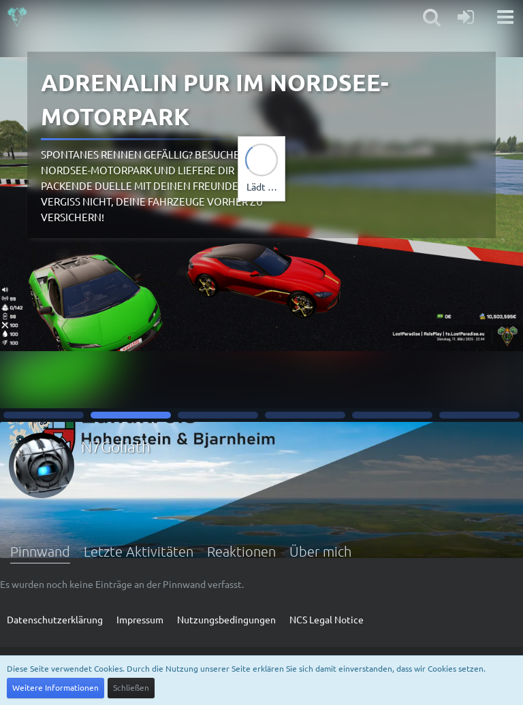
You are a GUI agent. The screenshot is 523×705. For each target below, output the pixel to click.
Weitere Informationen (55, 687)
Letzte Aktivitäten (138, 551)
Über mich (320, 551)
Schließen (131, 687)
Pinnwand (40, 551)
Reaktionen (241, 551)
